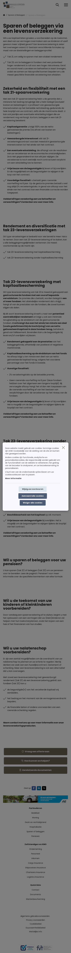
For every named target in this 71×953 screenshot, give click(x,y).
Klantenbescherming (35, 899)
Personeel (35, 853)
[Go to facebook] (34, 788)
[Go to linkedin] (39, 788)
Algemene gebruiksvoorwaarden (35, 916)
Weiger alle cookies (32, 502)
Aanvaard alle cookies (33, 496)
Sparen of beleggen (35, 831)
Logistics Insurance (35, 877)
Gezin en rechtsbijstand (35, 822)
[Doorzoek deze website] (57, 4)
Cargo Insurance (35, 863)
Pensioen (35, 836)
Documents (35, 894)
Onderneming (35, 849)
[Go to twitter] (44, 788)
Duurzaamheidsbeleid (35, 927)
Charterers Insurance (35, 872)
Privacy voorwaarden (35, 920)
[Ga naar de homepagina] (15, 5)
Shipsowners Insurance (35, 867)
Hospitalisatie (35, 827)
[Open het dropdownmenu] (65, 4)
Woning (35, 817)
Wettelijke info (35, 931)
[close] (63, 447)
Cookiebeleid (35, 924)
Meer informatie (13, 478)
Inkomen (35, 858)
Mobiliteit (35, 813)
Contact (35, 890)
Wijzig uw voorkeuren (32, 489)
